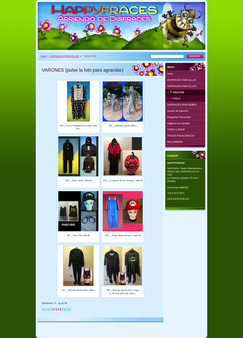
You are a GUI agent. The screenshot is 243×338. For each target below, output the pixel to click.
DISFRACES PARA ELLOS (64, 56)
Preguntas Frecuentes (179, 117)
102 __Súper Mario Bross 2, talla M (123, 235)
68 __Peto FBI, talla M (78, 235)
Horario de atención (177, 111)
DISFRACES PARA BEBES (182, 104)
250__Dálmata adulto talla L (123, 125)
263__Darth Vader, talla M (78, 180)
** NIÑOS (175, 98)
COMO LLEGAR (176, 129)
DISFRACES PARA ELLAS (181, 80)
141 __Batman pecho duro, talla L (78, 290)
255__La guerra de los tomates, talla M (122, 180)
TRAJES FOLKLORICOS (180, 135)
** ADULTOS (177, 92)
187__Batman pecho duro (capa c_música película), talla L (123, 291)
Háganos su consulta (178, 123)
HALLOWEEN (174, 142)
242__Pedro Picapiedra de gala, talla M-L (78, 127)
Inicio (43, 56)
